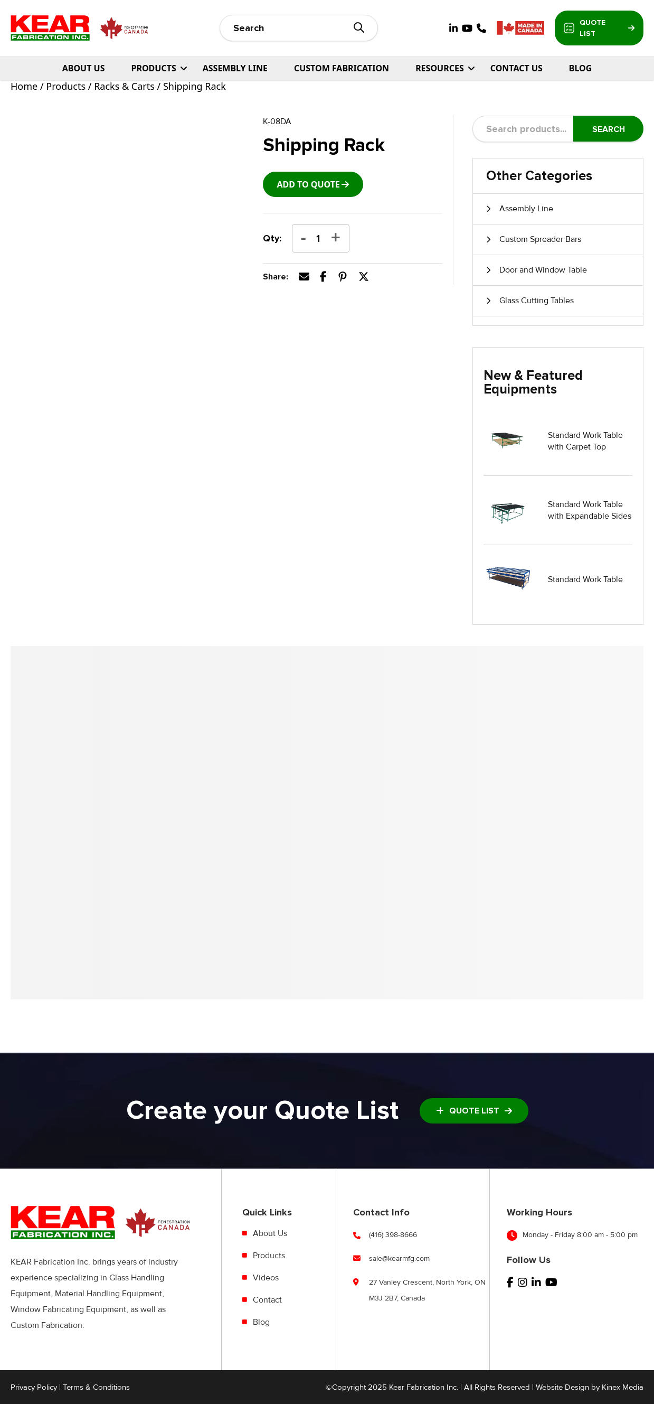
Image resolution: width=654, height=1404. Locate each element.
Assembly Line (235, 68)
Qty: (272, 238)
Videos (266, 1277)
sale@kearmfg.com (399, 1258)
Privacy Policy (34, 1387)
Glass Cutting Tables (536, 300)
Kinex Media (622, 1387)
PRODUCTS (153, 68)
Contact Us (516, 68)
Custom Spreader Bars (540, 239)
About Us (83, 68)
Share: (275, 277)
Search (608, 129)
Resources (439, 68)
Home (24, 86)
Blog (580, 68)
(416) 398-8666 (393, 1234)
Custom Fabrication (341, 68)
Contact (267, 1300)
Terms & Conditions (96, 1387)
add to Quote (308, 184)
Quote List (599, 28)
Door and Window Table (543, 270)
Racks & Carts (124, 86)
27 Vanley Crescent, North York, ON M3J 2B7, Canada (427, 1290)
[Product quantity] (319, 238)
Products (66, 86)
